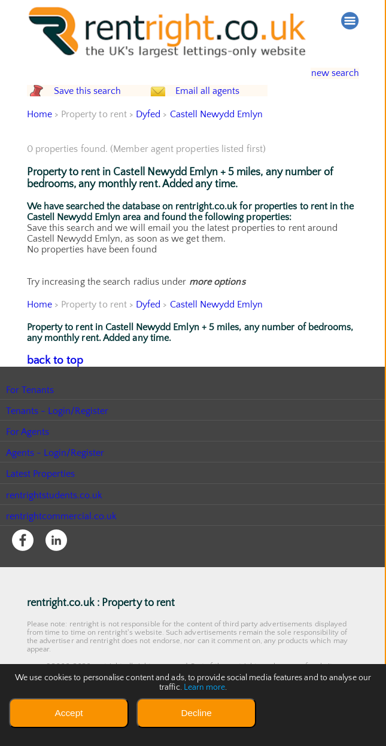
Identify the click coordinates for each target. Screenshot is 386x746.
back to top (50, 384)
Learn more (204, 687)
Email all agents (230, 103)
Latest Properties (40, 496)
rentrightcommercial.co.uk (62, 539)
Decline (196, 713)
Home (39, 138)
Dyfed (148, 138)
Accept (68, 713)
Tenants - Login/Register (58, 433)
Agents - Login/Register (55, 475)
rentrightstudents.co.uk (55, 517)
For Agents (28, 454)
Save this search (98, 103)
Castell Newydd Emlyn (217, 138)
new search (326, 73)
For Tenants (30, 412)
